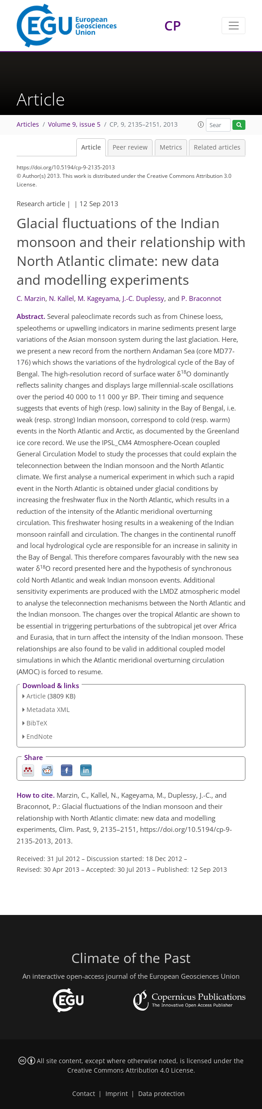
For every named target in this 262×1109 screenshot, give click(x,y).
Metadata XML (48, 709)
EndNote (39, 736)
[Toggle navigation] (233, 25)
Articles (28, 124)
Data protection (161, 1094)
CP (172, 25)
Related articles (217, 147)
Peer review (130, 147)
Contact (83, 1094)
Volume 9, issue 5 (74, 124)
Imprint (116, 1094)
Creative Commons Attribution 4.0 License (130, 1070)
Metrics (171, 147)
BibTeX (36, 723)
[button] (201, 124)
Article (91, 147)
